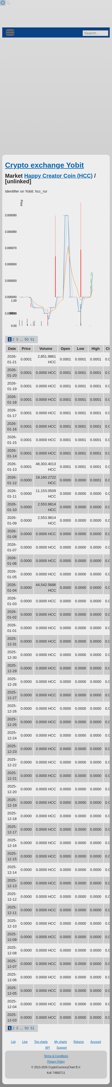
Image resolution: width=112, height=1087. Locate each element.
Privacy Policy (56, 1061)
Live (25, 1041)
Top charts (41, 1041)
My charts (60, 1041)
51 (32, 339)
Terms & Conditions (56, 1056)
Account (95, 1041)
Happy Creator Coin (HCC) (58, 176)
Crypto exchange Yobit (44, 165)
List (13, 1041)
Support (61, 1047)
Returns (79, 1041)
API (47, 1047)
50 (27, 339)
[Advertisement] (56, 96)
